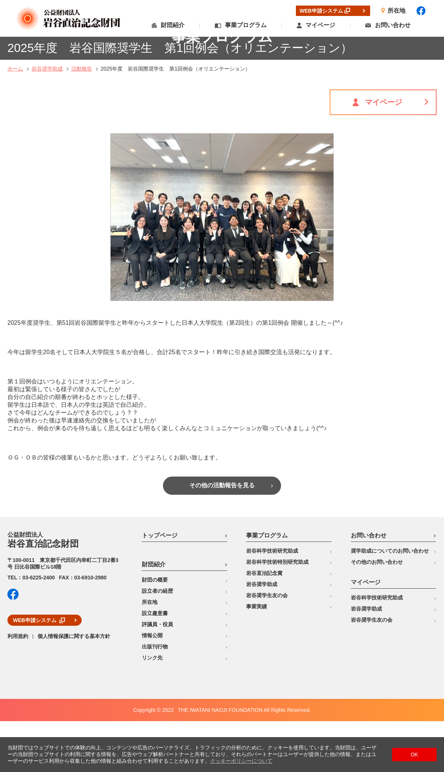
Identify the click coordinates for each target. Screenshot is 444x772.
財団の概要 (155, 631)
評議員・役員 (157, 675)
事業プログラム (246, 25)
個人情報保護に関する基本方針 (73, 687)
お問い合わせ (393, 25)
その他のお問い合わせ (377, 613)
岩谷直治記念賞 (264, 624)
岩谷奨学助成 (47, 119)
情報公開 (152, 686)
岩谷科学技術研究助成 (272, 602)
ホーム (15, 119)
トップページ (159, 586)
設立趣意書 (155, 664)
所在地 (149, 653)
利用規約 (17, 687)
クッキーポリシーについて (241, 761)
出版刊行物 (155, 697)
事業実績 (256, 657)
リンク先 (152, 709)
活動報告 (81, 119)
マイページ (320, 25)
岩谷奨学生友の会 (267, 646)
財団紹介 (173, 25)
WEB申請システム (34, 671)
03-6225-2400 (38, 628)
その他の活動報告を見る (222, 536)
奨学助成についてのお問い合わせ (390, 602)
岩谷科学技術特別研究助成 (277, 613)
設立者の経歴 (157, 642)
